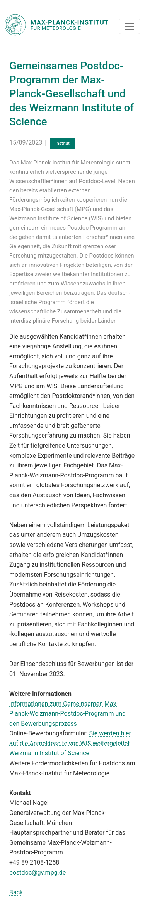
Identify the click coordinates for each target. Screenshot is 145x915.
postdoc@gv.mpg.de (37, 872)
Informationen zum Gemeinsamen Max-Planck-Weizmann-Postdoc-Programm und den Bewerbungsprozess (67, 713)
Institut (62, 143)
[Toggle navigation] (129, 26)
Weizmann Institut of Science (49, 753)
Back (16, 892)
